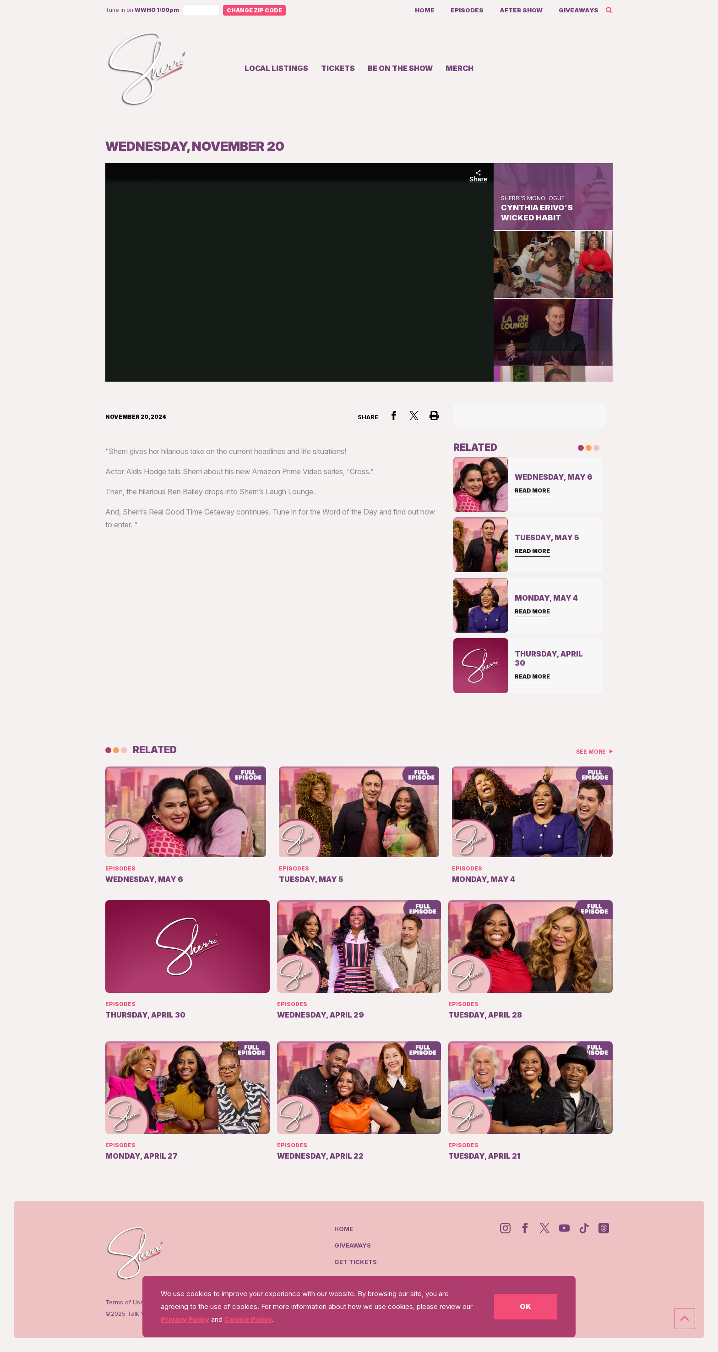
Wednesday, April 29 (320, 1014)
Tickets (338, 68)
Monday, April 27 (141, 1155)
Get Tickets (355, 1261)
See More (591, 751)
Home (425, 10)
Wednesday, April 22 (320, 1155)
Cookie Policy (248, 1319)
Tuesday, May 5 (311, 879)
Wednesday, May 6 (144, 879)
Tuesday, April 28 (485, 1014)
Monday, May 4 (483, 879)
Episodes (467, 10)
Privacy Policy (185, 1319)
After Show (521, 10)
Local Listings (276, 68)
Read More (532, 490)
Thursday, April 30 (145, 1014)
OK (525, 1306)
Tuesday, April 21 (484, 1155)
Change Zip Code (254, 10)
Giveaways (578, 10)
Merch (459, 68)
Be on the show (400, 68)
